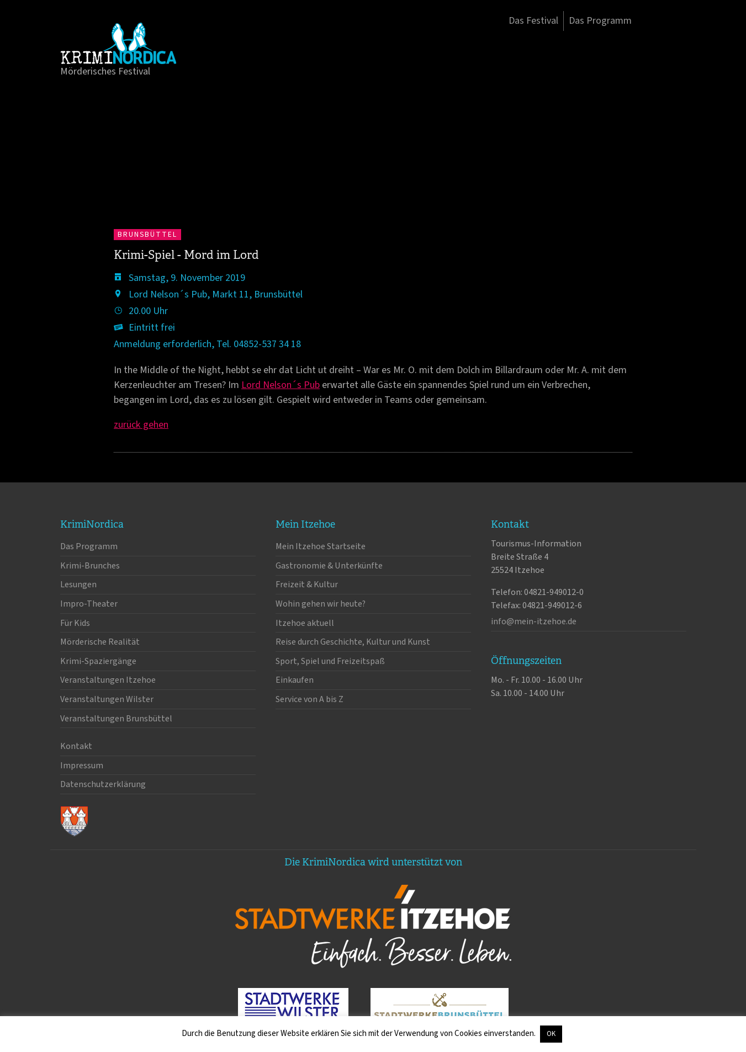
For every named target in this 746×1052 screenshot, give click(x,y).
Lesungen (78, 584)
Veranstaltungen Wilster (107, 699)
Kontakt (76, 746)
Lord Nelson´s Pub (280, 385)
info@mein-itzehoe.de (533, 621)
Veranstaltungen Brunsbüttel (116, 719)
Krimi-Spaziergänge (98, 661)
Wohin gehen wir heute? (321, 604)
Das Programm (600, 21)
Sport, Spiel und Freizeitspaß (330, 661)
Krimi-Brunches (90, 566)
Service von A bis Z (309, 699)
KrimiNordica (118, 43)
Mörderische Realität (100, 642)
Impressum (81, 765)
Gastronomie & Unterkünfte (329, 566)
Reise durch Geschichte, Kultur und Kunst (353, 642)
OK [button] (551, 1034)
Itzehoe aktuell (305, 623)
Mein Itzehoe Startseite (321, 546)
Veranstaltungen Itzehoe (108, 680)
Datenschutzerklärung (103, 784)
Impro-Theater (89, 604)
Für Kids (75, 623)
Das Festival (533, 21)
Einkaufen (295, 680)
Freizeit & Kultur (307, 584)
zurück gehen (141, 425)
